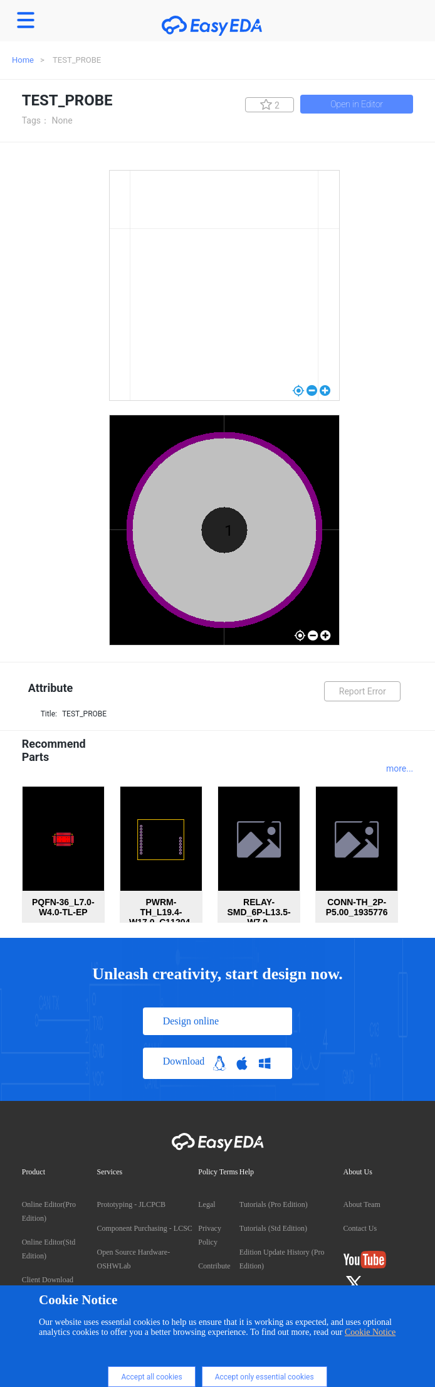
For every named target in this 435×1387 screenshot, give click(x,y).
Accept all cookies (151, 1377)
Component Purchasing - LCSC (144, 1228)
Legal (206, 1204)
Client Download (47, 1279)
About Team (361, 1204)
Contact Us (360, 1228)
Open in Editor (356, 104)
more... (399, 768)
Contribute (214, 1266)
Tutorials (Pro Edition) (273, 1204)
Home (23, 60)
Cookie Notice (370, 1332)
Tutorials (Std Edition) (273, 1228)
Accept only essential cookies (264, 1377)
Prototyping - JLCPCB (131, 1204)
